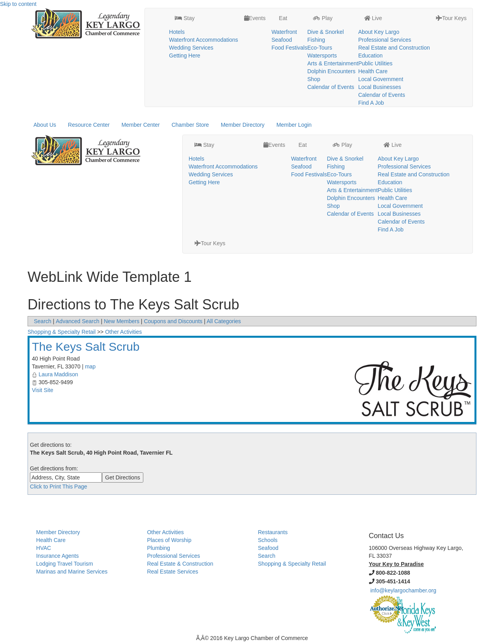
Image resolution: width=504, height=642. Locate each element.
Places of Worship (169, 540)
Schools (268, 540)
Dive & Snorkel (325, 32)
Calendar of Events (330, 87)
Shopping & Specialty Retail (62, 332)
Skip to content (18, 4)
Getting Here (184, 55)
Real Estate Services (172, 571)
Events (255, 18)
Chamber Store (190, 125)
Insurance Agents (57, 556)
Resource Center (89, 125)
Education (370, 55)
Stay (185, 18)
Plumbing (158, 548)
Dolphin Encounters (331, 71)
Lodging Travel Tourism (64, 564)
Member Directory (243, 125)
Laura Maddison (58, 374)
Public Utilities (375, 63)
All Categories (224, 321)
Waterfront (284, 32)
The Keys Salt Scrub (85, 346)
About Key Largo (378, 32)
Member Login (294, 125)
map (90, 366)
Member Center (140, 125)
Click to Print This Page (58, 486)
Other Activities (123, 332)
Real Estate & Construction (180, 564)
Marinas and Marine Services (71, 571)
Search (42, 321)
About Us (44, 125)
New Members (121, 321)
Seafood (281, 40)
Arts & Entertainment (332, 63)
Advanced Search (78, 321)
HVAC (43, 548)
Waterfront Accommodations (203, 40)
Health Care (373, 71)
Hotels (177, 32)
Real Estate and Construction (394, 47)
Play (322, 18)
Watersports (322, 55)
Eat (282, 18)
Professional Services (384, 40)
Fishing (316, 40)
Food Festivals (289, 47)
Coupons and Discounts (173, 321)
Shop (313, 79)
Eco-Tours (319, 47)
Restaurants (272, 532)
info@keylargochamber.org (403, 590)
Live (373, 18)
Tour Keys (451, 18)
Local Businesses (379, 87)
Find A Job (371, 103)
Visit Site (42, 390)
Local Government (380, 79)
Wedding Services (191, 47)
